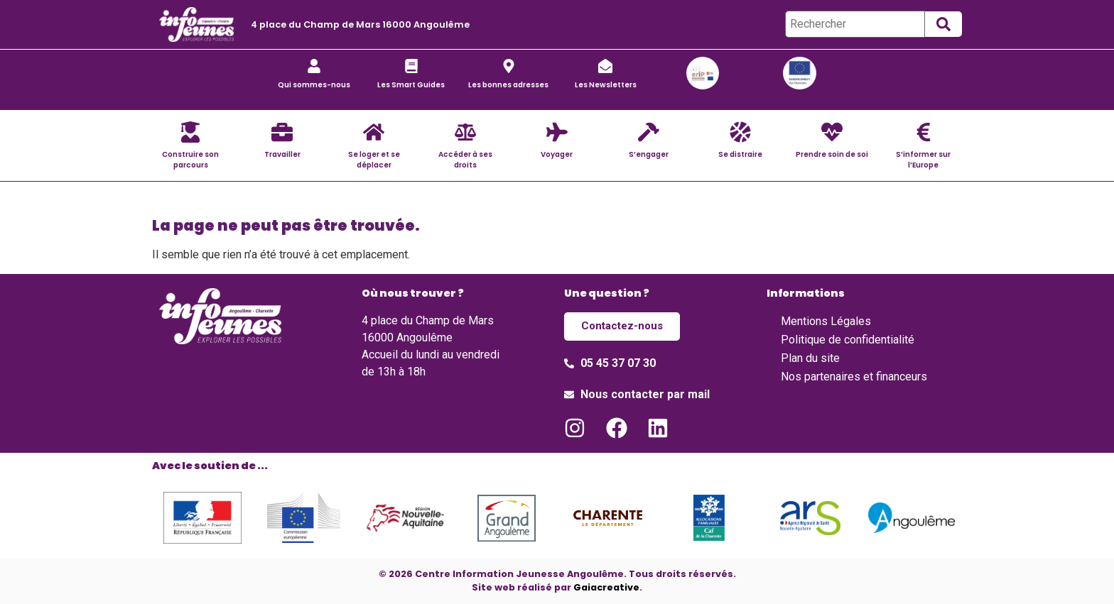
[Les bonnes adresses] (509, 66)
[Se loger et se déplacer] (373, 132)
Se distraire (740, 154)
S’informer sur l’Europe (923, 159)
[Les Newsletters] (605, 66)
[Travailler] (282, 132)
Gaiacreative (606, 587)
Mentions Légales (826, 321)
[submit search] (943, 24)
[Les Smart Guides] (411, 66)
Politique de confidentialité (847, 339)
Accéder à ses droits (465, 159)
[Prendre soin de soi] (832, 132)
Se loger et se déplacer (374, 159)
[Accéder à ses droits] (465, 132)
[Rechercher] (855, 24)
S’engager (649, 154)
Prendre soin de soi (832, 154)
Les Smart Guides (411, 84)
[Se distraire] (740, 132)
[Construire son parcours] (190, 132)
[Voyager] (557, 132)
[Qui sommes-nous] (314, 66)
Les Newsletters (606, 84)
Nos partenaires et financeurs (854, 376)
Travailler (282, 154)
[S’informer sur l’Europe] (923, 132)
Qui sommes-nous (314, 84)
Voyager (557, 154)
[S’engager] (648, 132)
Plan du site (810, 358)
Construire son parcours (190, 159)
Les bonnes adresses (508, 84)
